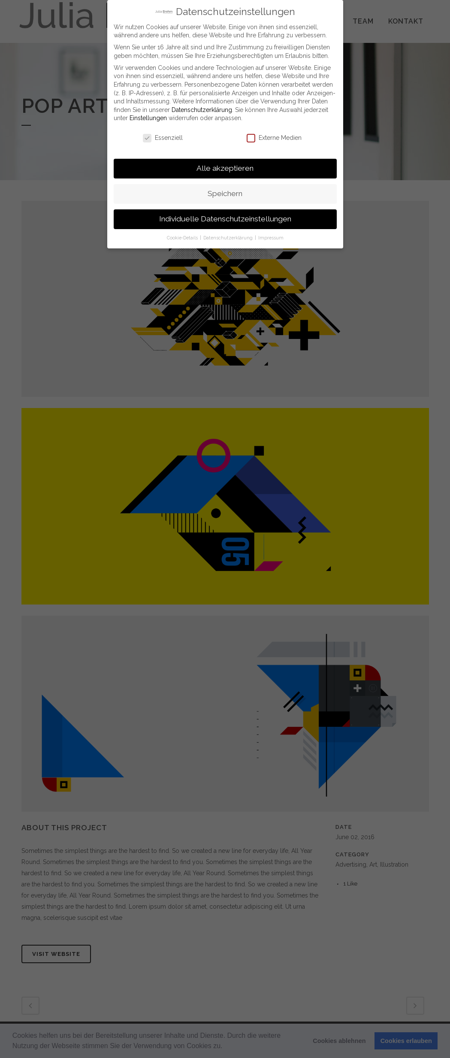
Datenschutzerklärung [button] (228, 237)
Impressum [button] (271, 237)
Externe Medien (274, 137)
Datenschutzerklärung (202, 109)
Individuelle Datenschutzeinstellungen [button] (225, 218)
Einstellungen (148, 117)
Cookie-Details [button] (183, 237)
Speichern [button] (225, 193)
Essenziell (163, 137)
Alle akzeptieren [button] (225, 167)
